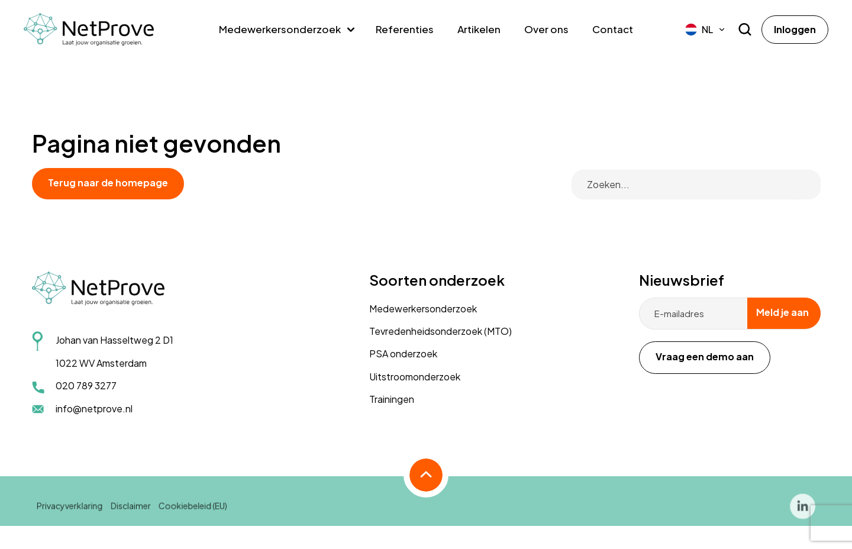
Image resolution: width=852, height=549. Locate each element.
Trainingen (391, 399)
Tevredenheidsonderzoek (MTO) (440, 331)
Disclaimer (131, 511)
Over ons (546, 28)
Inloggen (795, 29)
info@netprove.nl (94, 408)
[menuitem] (705, 30)
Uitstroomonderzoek (414, 376)
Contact (612, 28)
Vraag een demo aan (705, 356)
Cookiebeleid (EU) (193, 511)
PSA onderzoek (403, 353)
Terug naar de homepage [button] (108, 182)
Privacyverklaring (71, 511)
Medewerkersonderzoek (280, 28)
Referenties (405, 28)
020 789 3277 (86, 385)
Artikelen (479, 28)
